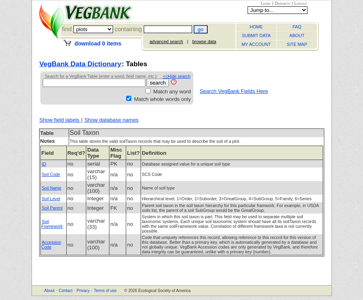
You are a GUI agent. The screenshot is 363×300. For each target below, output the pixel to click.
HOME (256, 26)
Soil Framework (52, 224)
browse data (204, 41)
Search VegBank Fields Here (234, 91)
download (97, 43)
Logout (300, 3)
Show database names (111, 120)
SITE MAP (297, 44)
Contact (65, 290)
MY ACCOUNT (256, 44)
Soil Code (51, 174)
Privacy (83, 290)
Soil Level (51, 198)
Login (265, 3)
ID (44, 164)
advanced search (166, 41)
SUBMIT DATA (256, 35)
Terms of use (105, 290)
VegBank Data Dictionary (80, 64)
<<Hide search (176, 76)
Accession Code (51, 244)
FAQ (296, 26)
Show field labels (60, 120)
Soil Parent (52, 207)
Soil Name (51, 188)
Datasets (282, 3)
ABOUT (297, 35)
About (49, 290)
